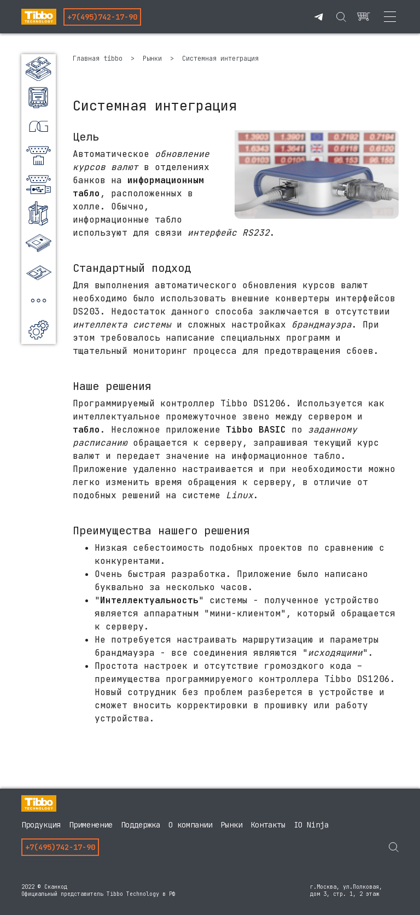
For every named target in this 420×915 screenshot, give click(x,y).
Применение (91, 825)
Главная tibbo (99, 58)
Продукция (41, 825)
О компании (190, 825)
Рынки (154, 58)
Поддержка (140, 825)
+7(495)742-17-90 (102, 17)
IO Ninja (311, 825)
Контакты (267, 825)
